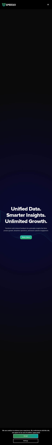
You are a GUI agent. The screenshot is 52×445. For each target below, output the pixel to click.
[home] (9, 5)
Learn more (36, 432)
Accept (26, 436)
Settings (25, 441)
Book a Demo (26, 237)
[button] (48, 4)
